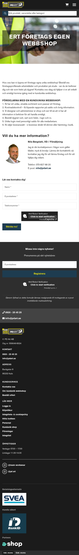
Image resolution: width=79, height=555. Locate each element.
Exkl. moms (21, 553)
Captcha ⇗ (48, 219)
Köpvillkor (7, 410)
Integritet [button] (6, 436)
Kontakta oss (8, 387)
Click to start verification (42, 217)
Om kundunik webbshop (14, 391)
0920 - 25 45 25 (13, 313)
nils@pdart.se (43, 168)
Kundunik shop (9, 427)
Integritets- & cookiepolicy (15, 415)
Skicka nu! (12, 227)
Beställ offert (8, 395)
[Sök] (39, 13)
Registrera (39, 274)
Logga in (6, 406)
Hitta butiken (8, 419)
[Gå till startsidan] (13, 5)
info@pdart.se (13, 319)
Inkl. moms (8, 553)
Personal (6, 423)
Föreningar (7, 431)
